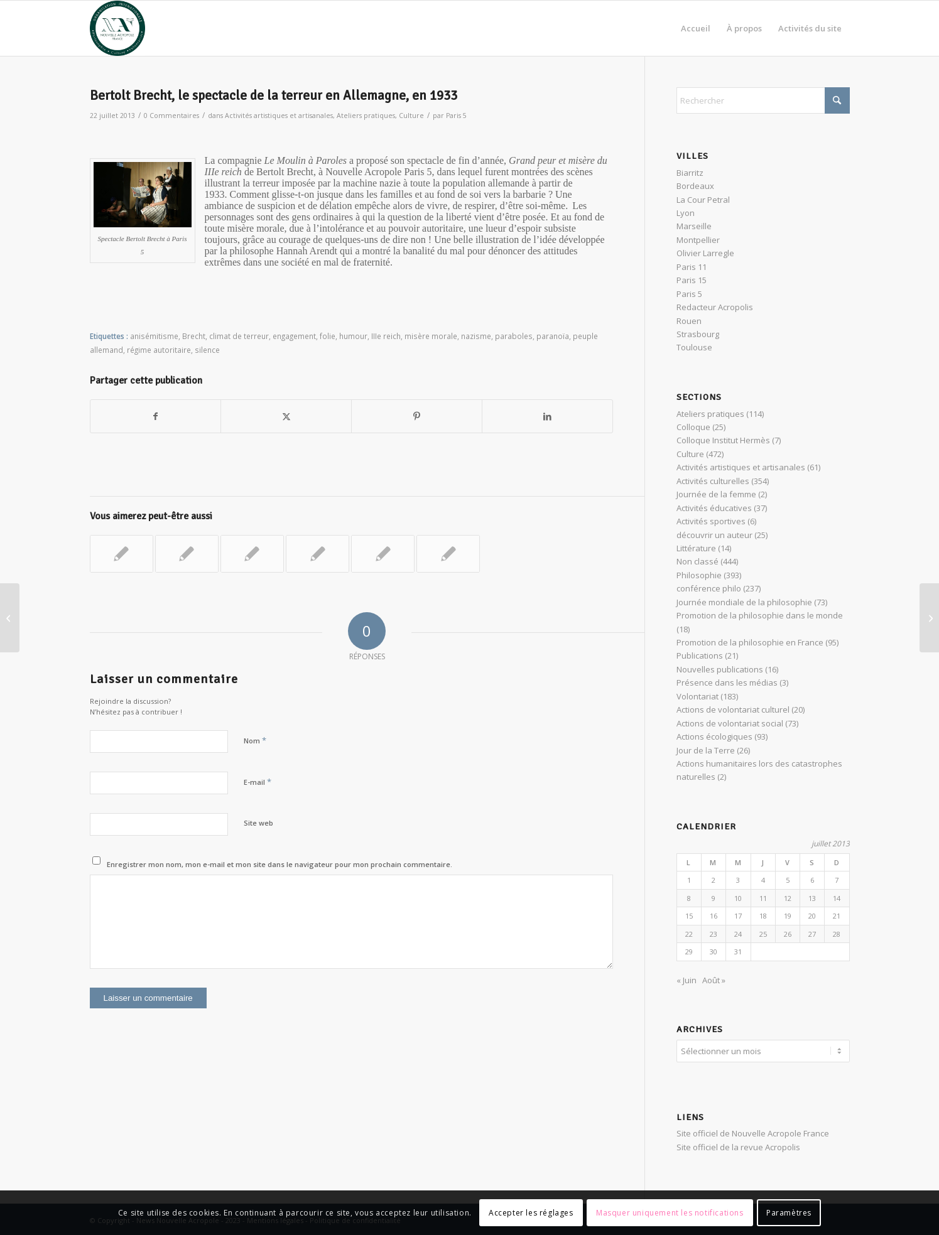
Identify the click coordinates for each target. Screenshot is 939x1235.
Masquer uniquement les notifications (670, 1212)
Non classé (697, 561)
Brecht (193, 336)
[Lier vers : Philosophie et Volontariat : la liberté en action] (187, 554)
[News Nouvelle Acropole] (117, 28)
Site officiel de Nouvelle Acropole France (752, 1131)
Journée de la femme (716, 494)
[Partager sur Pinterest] (417, 416)
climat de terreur (239, 336)
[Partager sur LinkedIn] (547, 416)
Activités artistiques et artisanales (279, 115)
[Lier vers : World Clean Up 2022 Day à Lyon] (121, 554)
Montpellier (698, 239)
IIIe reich (386, 336)
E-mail (257, 781)
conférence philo (708, 588)
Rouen (689, 320)
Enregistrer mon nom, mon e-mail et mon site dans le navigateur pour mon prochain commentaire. (279, 864)
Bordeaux (695, 185)
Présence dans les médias (727, 682)
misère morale (430, 336)
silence (207, 350)
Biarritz (689, 172)
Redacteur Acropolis (714, 307)
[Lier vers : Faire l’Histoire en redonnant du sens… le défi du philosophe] (448, 554)
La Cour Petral (703, 199)
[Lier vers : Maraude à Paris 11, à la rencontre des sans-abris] (252, 554)
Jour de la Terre (705, 750)
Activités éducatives (714, 508)
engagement (294, 336)
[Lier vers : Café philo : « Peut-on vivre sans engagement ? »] (317, 554)
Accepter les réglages (531, 1212)
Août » (713, 980)
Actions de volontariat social (729, 723)
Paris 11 (691, 266)
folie (327, 336)
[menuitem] (696, 28)
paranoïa (552, 336)
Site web (258, 823)
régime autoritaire (159, 350)
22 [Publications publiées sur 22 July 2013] (689, 934)
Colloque (693, 427)
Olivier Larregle (705, 253)
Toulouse (694, 347)
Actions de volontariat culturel (733, 709)
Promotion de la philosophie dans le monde (759, 615)
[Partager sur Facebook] (155, 416)
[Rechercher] (763, 100)
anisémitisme (154, 336)
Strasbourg (697, 334)
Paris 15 (691, 280)
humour (353, 336)
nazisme (476, 336)
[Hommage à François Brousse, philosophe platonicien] (9, 617)
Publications (699, 655)
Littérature (696, 548)
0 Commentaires (171, 115)
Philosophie (699, 575)
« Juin (686, 980)
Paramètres (788, 1212)
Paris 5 (456, 115)
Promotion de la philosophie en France (749, 642)
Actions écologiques (714, 736)
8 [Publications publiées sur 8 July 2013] (689, 898)
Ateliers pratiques (366, 115)
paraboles (514, 336)
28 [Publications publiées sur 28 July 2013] (836, 934)
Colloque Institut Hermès (723, 440)
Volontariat (697, 696)
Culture (411, 115)
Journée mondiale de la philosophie (744, 602)
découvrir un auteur (714, 535)
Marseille (694, 226)
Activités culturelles (712, 481)
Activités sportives (711, 521)
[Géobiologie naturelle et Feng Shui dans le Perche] (929, 617)
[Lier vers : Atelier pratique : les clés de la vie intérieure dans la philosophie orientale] (383, 554)
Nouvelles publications (719, 669)
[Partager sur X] (286, 416)
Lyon (685, 212)
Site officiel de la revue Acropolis (738, 1145)
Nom (255, 740)
